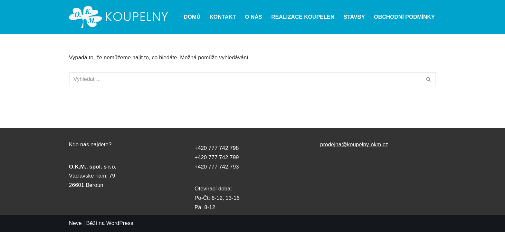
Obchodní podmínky (404, 17)
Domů (192, 17)
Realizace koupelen (302, 17)
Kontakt (223, 17)
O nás (253, 17)
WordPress (119, 223)
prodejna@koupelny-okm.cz (354, 144)
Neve (75, 223)
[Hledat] (245, 79)
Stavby (354, 17)
